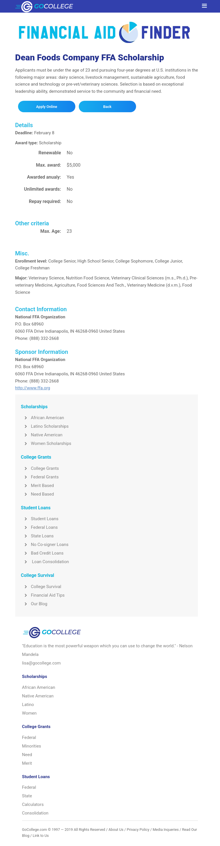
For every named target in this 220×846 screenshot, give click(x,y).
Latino (28, 704)
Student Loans (39, 518)
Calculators (33, 804)
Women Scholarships (46, 443)
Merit (27, 763)
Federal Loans (39, 527)
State (27, 795)
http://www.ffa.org (32, 388)
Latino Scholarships (45, 426)
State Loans (37, 536)
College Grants (40, 468)
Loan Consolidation (45, 561)
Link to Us (41, 835)
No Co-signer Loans (44, 544)
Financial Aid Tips (43, 595)
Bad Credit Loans (42, 553)
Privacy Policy (138, 829)
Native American (41, 434)
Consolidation (35, 813)
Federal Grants (40, 477)
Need (27, 754)
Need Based (37, 494)
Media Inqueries (166, 829)
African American (42, 417)
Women (29, 713)
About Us (116, 829)
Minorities (31, 746)
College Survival (41, 586)
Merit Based (37, 485)
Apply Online (46, 106)
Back (107, 106)
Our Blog (34, 603)
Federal (29, 737)
